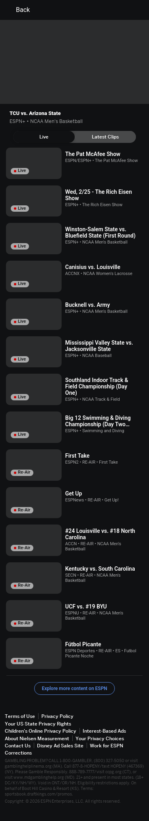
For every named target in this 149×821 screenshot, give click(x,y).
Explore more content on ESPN (74, 688)
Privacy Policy (57, 716)
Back (18, 10)
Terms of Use (20, 716)
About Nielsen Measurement (37, 738)
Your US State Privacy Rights (38, 724)
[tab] (44, 137)
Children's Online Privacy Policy (40, 731)
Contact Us (18, 746)
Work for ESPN (106, 746)
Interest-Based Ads (104, 731)
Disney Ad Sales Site (60, 746)
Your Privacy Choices (99, 738)
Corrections (18, 753)
